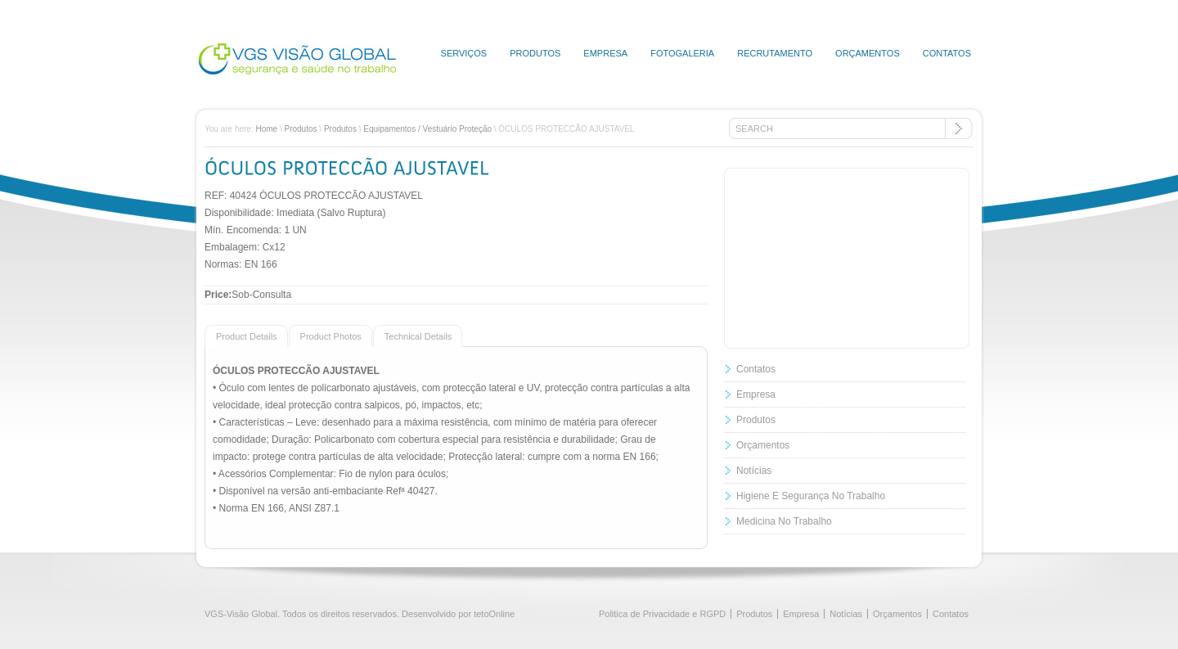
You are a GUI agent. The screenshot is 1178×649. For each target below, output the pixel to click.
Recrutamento (774, 53)
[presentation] (241, 335)
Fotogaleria (682, 53)
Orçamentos (867, 53)
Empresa (605, 53)
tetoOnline (494, 614)
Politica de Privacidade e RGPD (662, 614)
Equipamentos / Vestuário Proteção (427, 128)
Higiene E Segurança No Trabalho (810, 496)
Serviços (464, 53)
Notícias (753, 470)
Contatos (947, 53)
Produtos (535, 53)
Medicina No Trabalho (784, 521)
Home (266, 128)
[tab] (247, 335)
